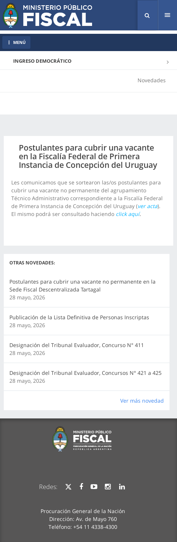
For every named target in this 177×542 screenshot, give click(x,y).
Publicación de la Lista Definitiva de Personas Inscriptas (79, 317)
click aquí (127, 213)
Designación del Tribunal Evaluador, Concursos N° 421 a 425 (85, 372)
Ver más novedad (142, 400)
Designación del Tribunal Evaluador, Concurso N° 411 (76, 345)
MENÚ (16, 42)
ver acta (147, 206)
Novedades (152, 80)
